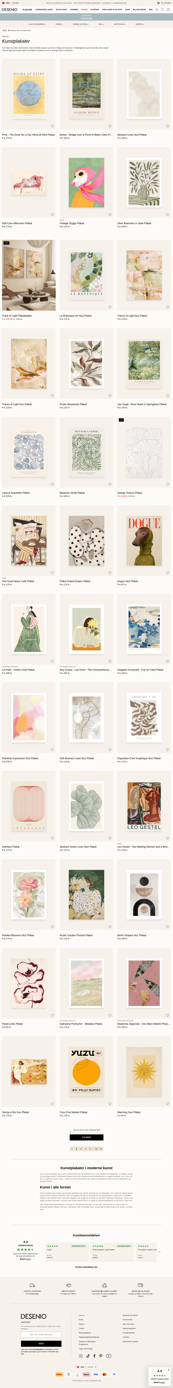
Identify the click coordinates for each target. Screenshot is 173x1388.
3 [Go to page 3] (86, 1149)
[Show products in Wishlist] (162, 10)
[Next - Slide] (160, 1254)
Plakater (27, 9)
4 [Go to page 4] (90, 1149)
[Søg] (157, 9)
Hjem (124, 9)
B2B (147, 9)
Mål (100, 24)
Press (81, 1320)
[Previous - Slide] (44, 1254)
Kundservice (128, 1320)
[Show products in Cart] (168, 10)
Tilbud (82, 9)
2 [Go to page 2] (81, 1149)
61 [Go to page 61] (96, 1149)
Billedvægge (136, 9)
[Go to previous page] (72, 1149)
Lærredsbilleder (43, 9)
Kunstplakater (26, 30)
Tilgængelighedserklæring (90, 1337)
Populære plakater (109, 9)
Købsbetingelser (130, 1328)
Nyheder (92, 9)
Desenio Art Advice (131, 1315)
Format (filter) (80, 24)
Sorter (138, 24)
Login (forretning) (86, 1349)
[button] (159, 1376)
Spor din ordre (129, 1324)
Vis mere (86, 1137)
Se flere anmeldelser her (86, 1269)
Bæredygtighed (85, 1333)
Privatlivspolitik (129, 1333)
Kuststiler (118, 24)
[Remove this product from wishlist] (52, 126)
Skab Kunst (59, 9)
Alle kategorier (39, 24)
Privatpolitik (38, 1349)
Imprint (82, 1324)
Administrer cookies (131, 1341)
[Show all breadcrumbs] (4, 30)
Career (82, 1328)
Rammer (72, 9)
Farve (60, 24)
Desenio (94, 1381)
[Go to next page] (101, 1149)
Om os (81, 1315)
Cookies (126, 1337)
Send (41, 1343)
